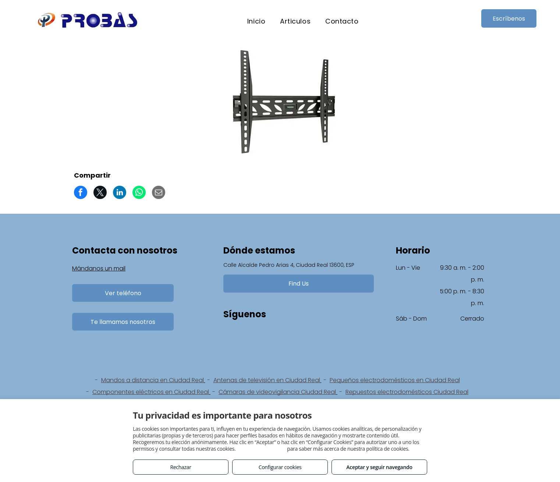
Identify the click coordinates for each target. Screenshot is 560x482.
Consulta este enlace (261, 448)
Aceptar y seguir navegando (379, 467)
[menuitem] (256, 21)
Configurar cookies (280, 467)
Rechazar (180, 467)
